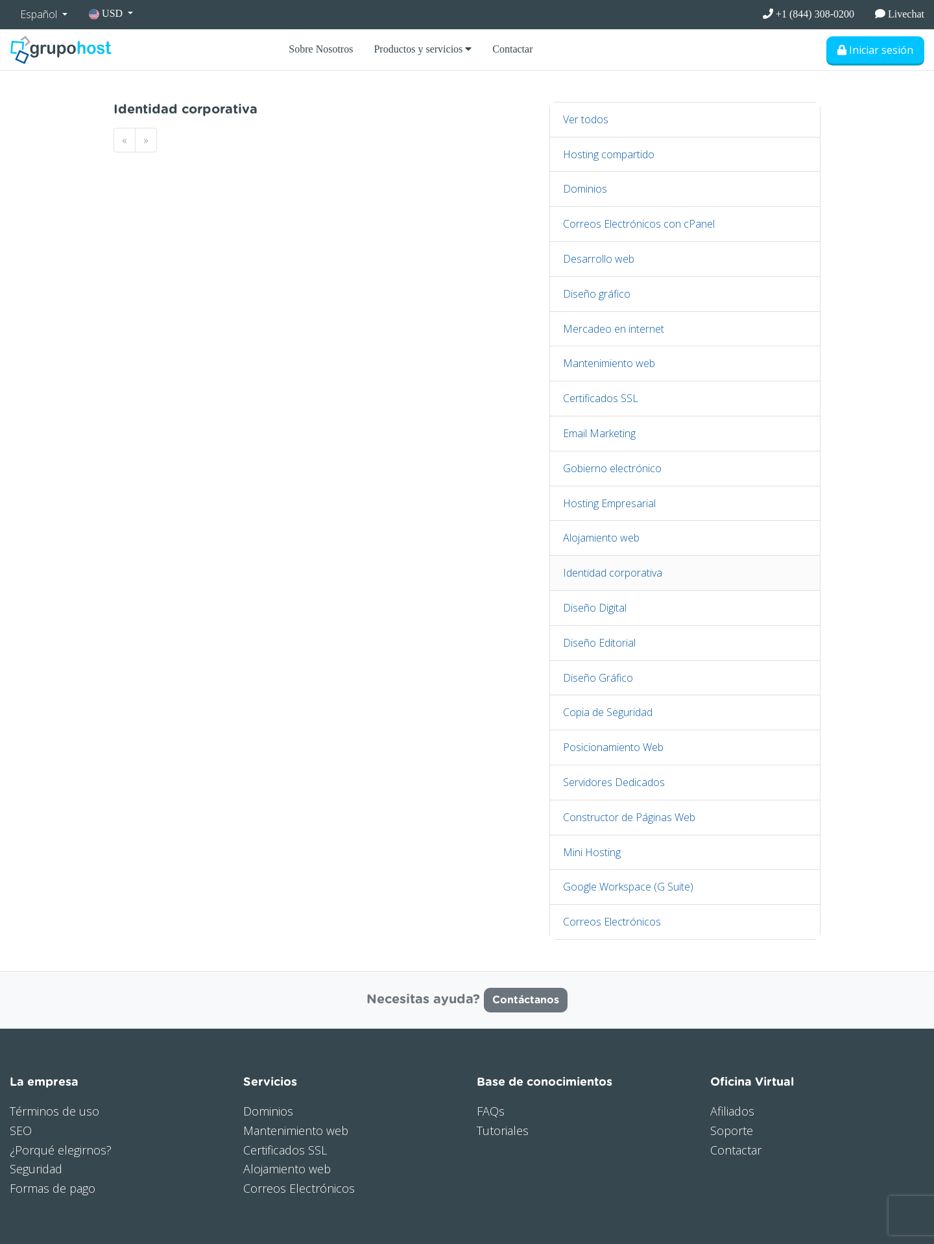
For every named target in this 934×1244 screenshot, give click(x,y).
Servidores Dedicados (614, 782)
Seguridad (36, 1169)
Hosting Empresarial (609, 503)
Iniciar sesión (875, 50)
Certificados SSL (600, 398)
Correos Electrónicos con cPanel (639, 224)
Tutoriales (503, 1130)
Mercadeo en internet (613, 329)
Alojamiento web (601, 538)
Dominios (585, 189)
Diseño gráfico (596, 294)
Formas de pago (52, 1188)
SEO (21, 1130)
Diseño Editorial (599, 643)
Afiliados (732, 1111)
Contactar (512, 48)
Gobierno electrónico (612, 468)
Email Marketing (599, 433)
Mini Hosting (592, 852)
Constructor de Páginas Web (629, 817)
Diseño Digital (595, 608)
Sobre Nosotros (321, 48)
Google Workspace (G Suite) (628, 886)
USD (107, 13)
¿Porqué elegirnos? (61, 1150)
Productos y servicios (423, 48)
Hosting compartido (608, 154)
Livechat (899, 13)
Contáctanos (525, 1000)
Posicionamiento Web (613, 747)
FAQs (491, 1111)
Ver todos (585, 119)
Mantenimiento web (609, 363)
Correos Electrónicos (612, 922)
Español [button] (40, 14)
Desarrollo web (598, 259)
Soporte (731, 1130)
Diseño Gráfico (598, 678)
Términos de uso (54, 1111)
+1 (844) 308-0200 (808, 13)
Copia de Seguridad (608, 712)
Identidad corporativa (612, 573)
